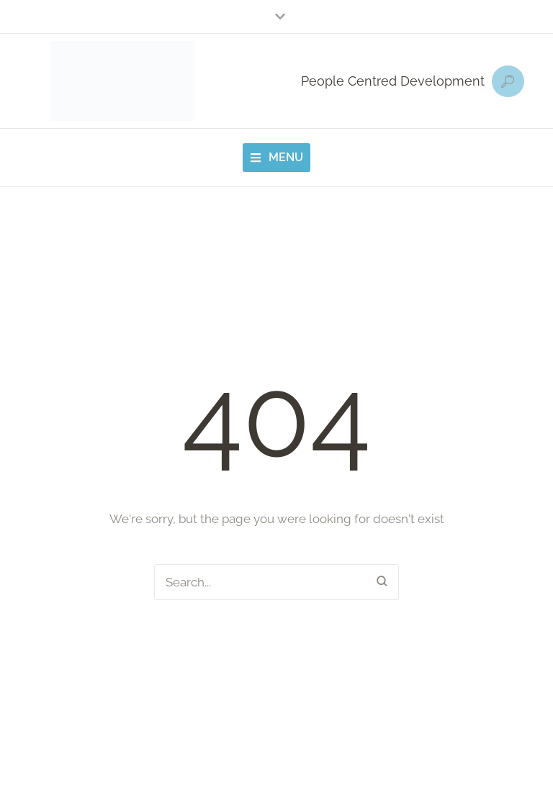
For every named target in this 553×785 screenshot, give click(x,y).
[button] (276, 16)
